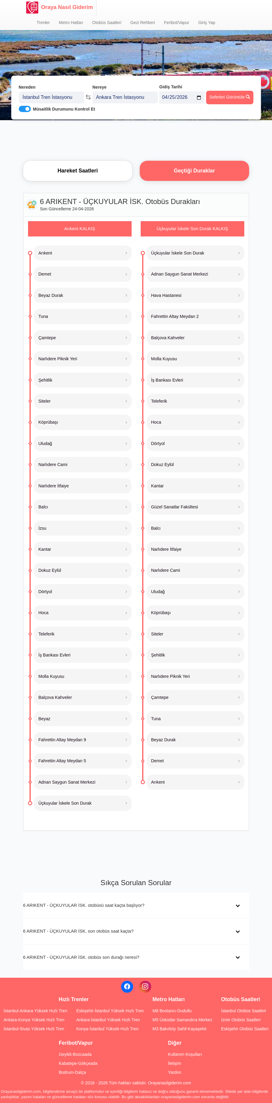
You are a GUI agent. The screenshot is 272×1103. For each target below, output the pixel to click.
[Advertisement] (136, 139)
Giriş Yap (206, 22)
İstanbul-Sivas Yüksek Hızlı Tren (34, 1028)
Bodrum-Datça (72, 1072)
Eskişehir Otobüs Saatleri (244, 1028)
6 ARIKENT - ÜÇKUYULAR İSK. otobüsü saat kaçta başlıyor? (84, 905)
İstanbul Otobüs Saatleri (243, 1010)
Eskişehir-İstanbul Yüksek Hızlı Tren (110, 1010)
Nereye (99, 86)
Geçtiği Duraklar (194, 171)
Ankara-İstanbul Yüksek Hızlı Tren (108, 1019)
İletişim (174, 1063)
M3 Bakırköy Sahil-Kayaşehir (179, 1028)
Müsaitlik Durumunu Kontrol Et (64, 108)
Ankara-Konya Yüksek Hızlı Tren (34, 1019)
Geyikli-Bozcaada (75, 1054)
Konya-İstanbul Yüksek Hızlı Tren (107, 1028)
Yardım (174, 1072)
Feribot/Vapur (176, 22)
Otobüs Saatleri (106, 22)
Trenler (43, 22)
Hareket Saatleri (78, 171)
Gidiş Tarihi (170, 86)
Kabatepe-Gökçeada (78, 1063)
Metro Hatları (71, 22)
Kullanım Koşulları (185, 1054)
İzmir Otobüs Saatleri (241, 1019)
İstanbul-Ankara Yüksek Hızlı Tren (35, 1010)
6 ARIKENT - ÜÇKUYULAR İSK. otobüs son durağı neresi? (81, 957)
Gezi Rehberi (142, 22)
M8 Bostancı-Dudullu (172, 1010)
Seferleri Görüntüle (229, 96)
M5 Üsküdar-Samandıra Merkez (182, 1019)
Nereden (27, 86)
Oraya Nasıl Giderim (59, 8)
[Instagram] (145, 987)
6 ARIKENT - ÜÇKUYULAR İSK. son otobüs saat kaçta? (78, 931)
